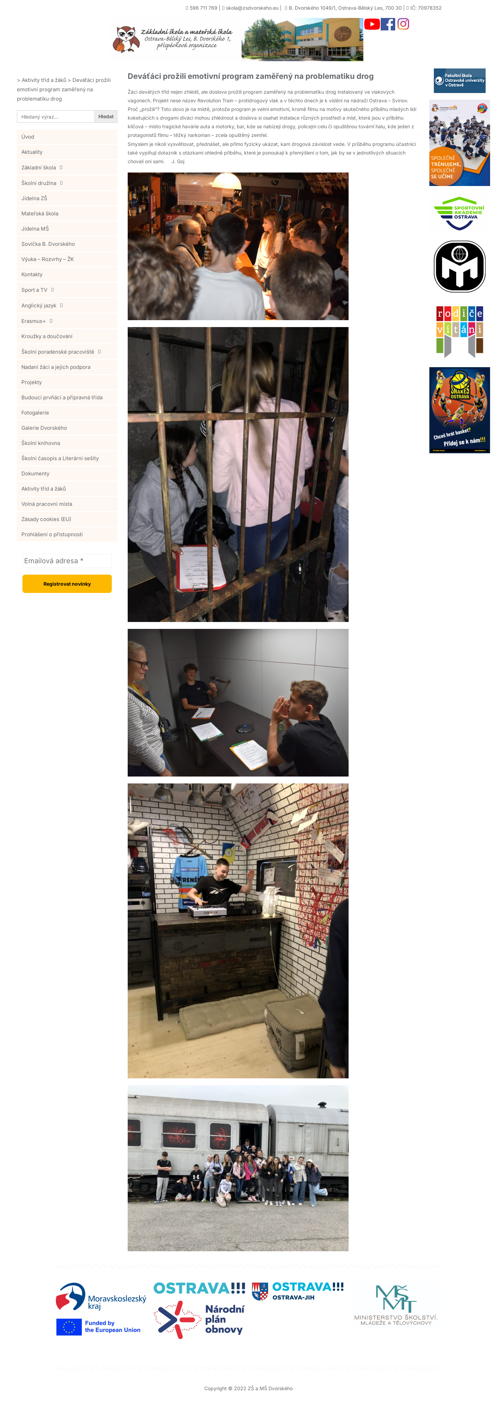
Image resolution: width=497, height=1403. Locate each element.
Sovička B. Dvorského (48, 244)
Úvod (27, 136)
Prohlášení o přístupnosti (52, 534)
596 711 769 (203, 8)
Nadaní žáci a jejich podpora (55, 367)
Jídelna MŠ (35, 228)
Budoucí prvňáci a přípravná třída (62, 397)
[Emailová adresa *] (67, 561)
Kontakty (31, 274)
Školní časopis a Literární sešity (60, 458)
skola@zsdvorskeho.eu (252, 8)
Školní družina (44, 183)
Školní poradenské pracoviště (63, 351)
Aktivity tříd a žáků (43, 488)
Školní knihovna (40, 443)
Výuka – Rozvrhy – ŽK (47, 259)
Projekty (31, 382)
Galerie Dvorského (44, 428)
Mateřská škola (39, 213)
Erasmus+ (38, 321)
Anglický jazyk (44, 305)
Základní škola (43, 167)
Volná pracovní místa (46, 504)
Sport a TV (39, 290)
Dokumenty (35, 473)
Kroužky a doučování (46, 336)
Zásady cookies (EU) (46, 519)
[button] (67, 167)
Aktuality (31, 152)
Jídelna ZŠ (34, 198)
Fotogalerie (35, 412)
